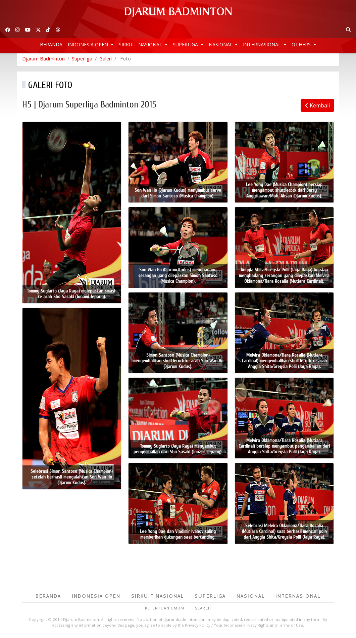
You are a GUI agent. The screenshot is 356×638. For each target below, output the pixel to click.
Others (302, 44)
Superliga (186, 44)
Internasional (262, 44)
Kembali (317, 107)
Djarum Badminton (43, 60)
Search (203, 609)
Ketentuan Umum (164, 609)
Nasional (221, 44)
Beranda (51, 44)
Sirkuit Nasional (141, 44)
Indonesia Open (88, 44)
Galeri (105, 60)
